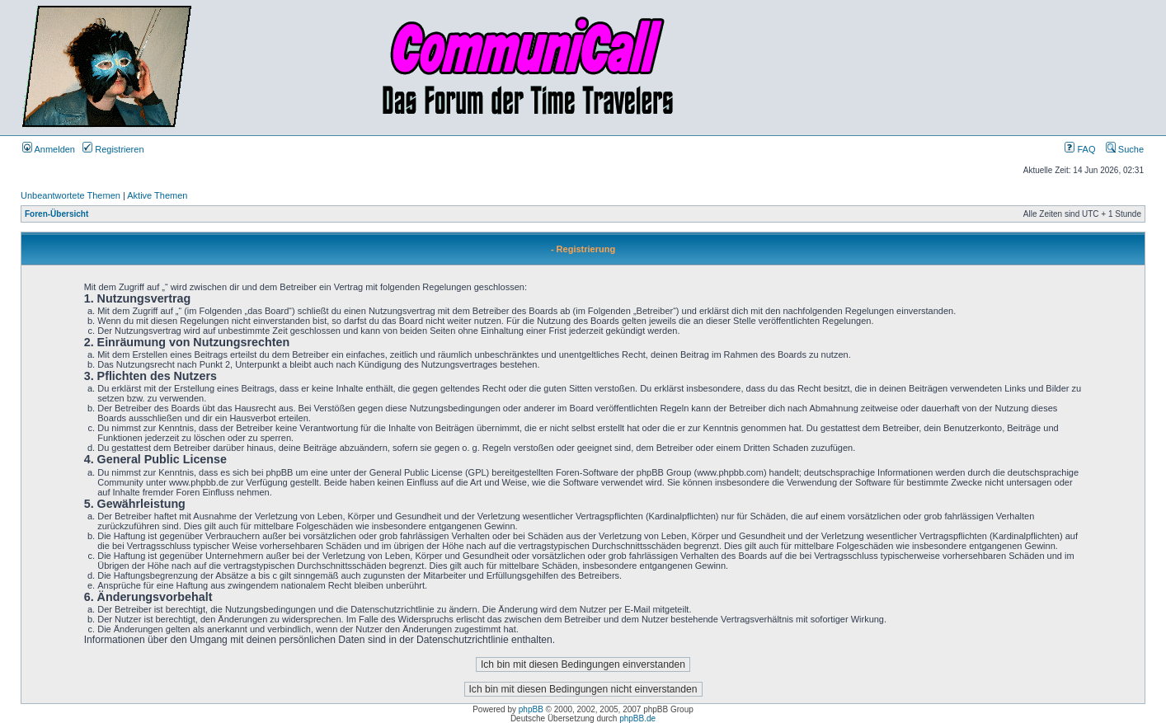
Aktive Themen (157, 195)
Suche (1125, 149)
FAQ (1080, 149)
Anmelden (48, 149)
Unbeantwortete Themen (70, 195)
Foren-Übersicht (56, 213)
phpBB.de (637, 718)
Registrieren (112, 149)
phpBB (531, 709)
